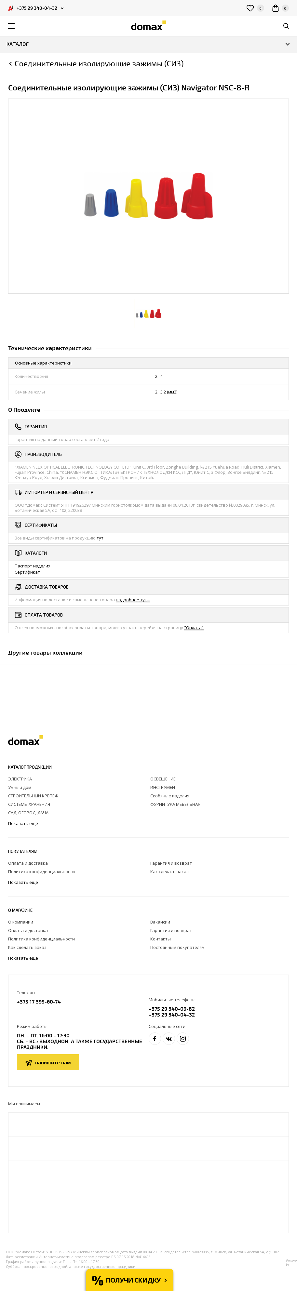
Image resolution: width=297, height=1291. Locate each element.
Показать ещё (23, 823)
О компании (20, 922)
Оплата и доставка (28, 863)
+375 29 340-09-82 (172, 1008)
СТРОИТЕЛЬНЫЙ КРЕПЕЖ (33, 796)
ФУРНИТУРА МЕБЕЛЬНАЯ (175, 804)
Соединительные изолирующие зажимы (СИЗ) (99, 63)
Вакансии (160, 922)
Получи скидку (133, 1280)
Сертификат (27, 572)
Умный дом (19, 787)
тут (100, 538)
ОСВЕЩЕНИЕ (163, 779)
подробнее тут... (133, 600)
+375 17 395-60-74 (39, 1001)
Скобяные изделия (169, 796)
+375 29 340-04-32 (172, 1014)
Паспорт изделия (32, 566)
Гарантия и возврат (171, 863)
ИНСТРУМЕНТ (163, 787)
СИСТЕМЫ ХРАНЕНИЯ (29, 804)
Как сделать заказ (169, 871)
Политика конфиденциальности (41, 871)
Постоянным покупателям (177, 947)
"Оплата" (194, 628)
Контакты (160, 939)
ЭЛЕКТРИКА (20, 779)
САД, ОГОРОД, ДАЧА (28, 813)
